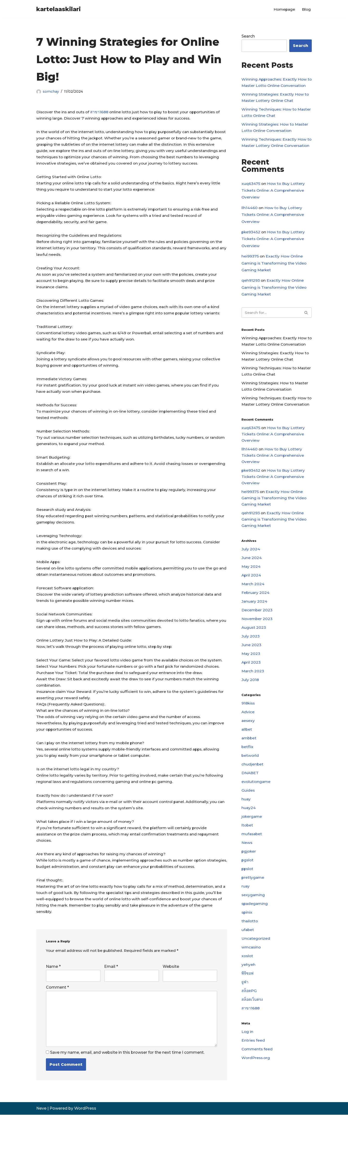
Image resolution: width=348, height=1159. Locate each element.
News (247, 892)
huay (246, 847)
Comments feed (257, 1105)
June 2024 (251, 598)
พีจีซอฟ (247, 1027)
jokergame (252, 865)
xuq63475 (251, 199)
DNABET (250, 820)
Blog (306, 9)
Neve (41, 1153)
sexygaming (253, 946)
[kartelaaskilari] (58, 9)
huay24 (248, 856)
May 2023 (251, 697)
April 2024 (251, 616)
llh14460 (249, 224)
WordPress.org (256, 1114)
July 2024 (250, 589)
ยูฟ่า (244, 1036)
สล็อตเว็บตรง (252, 1054)
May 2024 (251, 607)
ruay (245, 937)
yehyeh (248, 1017)
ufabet (247, 982)
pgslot (247, 910)
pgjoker (249, 901)
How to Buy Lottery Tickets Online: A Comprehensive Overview (273, 206)
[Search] (271, 331)
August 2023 (254, 670)
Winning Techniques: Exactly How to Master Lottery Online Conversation (274, 155)
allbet (247, 775)
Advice (248, 757)
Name (53, 1008)
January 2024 (254, 643)
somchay (51, 91)
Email (111, 1008)
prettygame (253, 928)
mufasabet (252, 883)
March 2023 (253, 715)
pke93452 (251, 249)
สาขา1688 (101, 112)
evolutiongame (256, 829)
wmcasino (251, 1000)
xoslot (247, 1009)
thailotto (250, 973)
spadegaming (255, 955)
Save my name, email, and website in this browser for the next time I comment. (127, 1097)
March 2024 (253, 625)
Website (171, 1008)
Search (248, 36)
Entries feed (253, 1096)
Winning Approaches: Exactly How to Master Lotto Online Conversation (275, 86)
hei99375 (250, 274)
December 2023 (257, 652)
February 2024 (255, 634)
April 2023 (251, 706)
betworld (250, 802)
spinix (247, 964)
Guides (248, 838)
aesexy (248, 766)
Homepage (283, 9)
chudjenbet (252, 811)
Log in (247, 1086)
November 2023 (257, 661)
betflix (247, 793)
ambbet (249, 784)
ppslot (247, 919)
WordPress (85, 1153)
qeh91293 (250, 298)
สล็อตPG (249, 1045)
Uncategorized (256, 991)
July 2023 (250, 679)
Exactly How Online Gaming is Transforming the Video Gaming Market (274, 281)
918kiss (248, 748)
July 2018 (250, 724)
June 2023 (251, 688)
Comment (57, 1029)
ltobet (247, 873)
